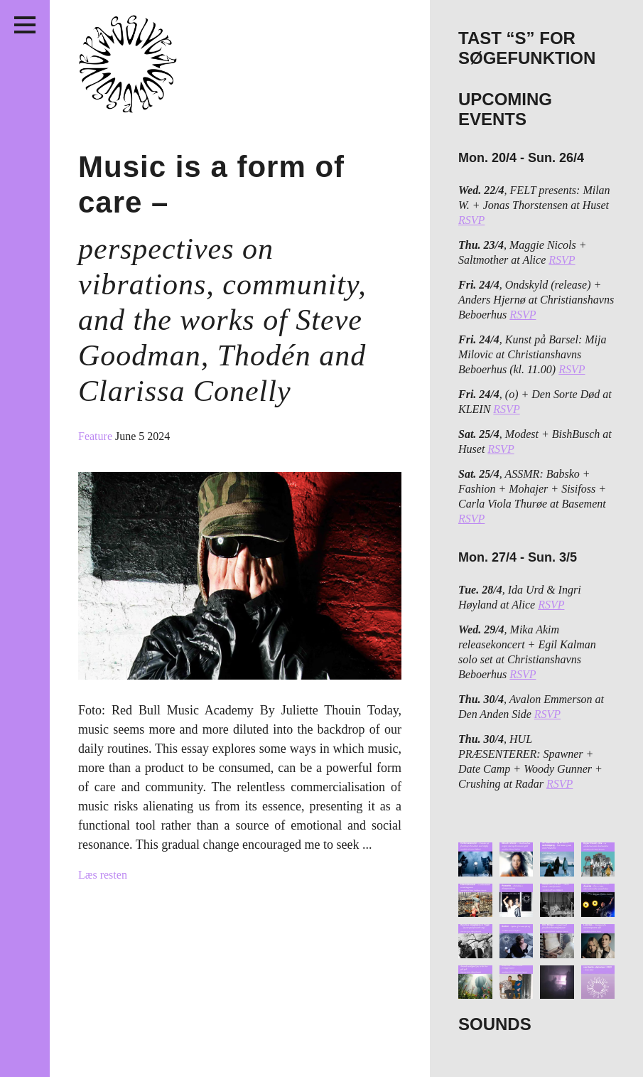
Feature (96, 436)
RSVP (471, 220)
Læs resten (102, 875)
